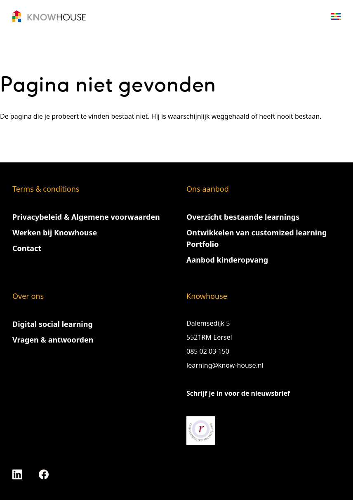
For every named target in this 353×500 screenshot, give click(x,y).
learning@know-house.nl (225, 365)
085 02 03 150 (208, 351)
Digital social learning (52, 324)
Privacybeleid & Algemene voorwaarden (86, 217)
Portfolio (202, 244)
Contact (26, 248)
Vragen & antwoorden (52, 340)
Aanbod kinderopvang (227, 260)
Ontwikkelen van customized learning (256, 232)
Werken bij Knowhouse (54, 232)
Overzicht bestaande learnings (242, 217)
